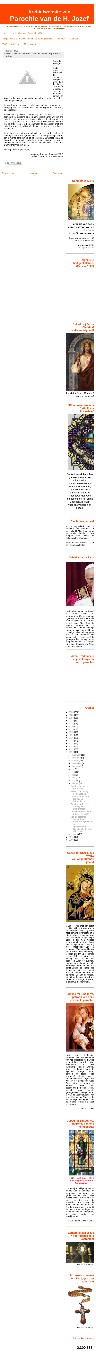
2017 (71, 735)
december (76, 755)
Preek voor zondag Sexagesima (79, 787)
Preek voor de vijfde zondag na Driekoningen (80, 806)
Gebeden (61, 39)
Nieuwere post (8, 173)
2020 (71, 726)
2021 (71, 723)
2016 (71, 738)
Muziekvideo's (30, 44)
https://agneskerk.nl (85, 247)
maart (74, 780)
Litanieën (74, 39)
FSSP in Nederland (10, 44)
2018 (71, 732)
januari (74, 834)
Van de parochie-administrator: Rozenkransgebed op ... (82, 820)
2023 (71, 718)
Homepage (34, 173)
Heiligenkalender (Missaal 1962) (27, 33)
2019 (71, 729)
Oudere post (58, 173)
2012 (71, 749)
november (76, 758)
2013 (71, 746)
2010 (71, 837)
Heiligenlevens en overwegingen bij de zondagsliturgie (27, 39)
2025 (71, 712)
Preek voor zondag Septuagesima (79, 792)
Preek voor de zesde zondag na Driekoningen (80, 798)
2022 (71, 721)
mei (73, 775)
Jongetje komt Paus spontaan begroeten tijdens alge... (81, 828)
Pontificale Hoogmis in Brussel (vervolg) (81, 812)
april (73, 777)
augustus (75, 766)
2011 (71, 752)
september (76, 763)
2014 (71, 743)
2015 (71, 741)
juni (73, 772)
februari (75, 783)
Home (4, 33)
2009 (71, 840)
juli (73, 769)
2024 (71, 715)
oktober (75, 760)
